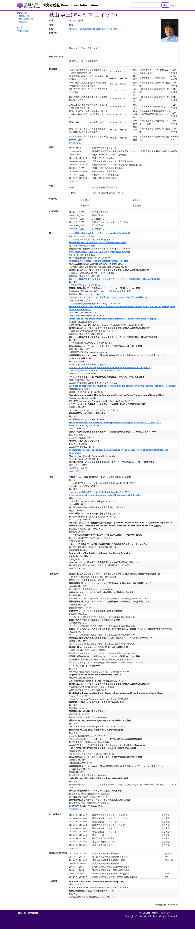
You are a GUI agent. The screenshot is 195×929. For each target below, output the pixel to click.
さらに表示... (75, 142)
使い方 (20, 27)
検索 (165, 5)
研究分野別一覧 (26, 19)
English (173, 5)
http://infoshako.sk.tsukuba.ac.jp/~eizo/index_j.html (93, 28)
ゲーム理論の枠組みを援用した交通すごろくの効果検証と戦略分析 (99, 233)
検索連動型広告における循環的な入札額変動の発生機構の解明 (97, 242)
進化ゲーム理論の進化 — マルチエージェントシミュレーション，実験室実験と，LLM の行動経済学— (115, 279)
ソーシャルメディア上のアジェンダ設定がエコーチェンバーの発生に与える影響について (109, 297)
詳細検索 (23, 22)
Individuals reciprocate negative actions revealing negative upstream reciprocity (110, 367)
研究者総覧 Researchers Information (70, 5)
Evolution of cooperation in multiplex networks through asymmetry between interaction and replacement (122, 385)
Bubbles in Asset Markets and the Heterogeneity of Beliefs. (98, 260)
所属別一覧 (24, 16)
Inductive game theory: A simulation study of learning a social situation (105, 495)
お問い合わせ (23, 30)
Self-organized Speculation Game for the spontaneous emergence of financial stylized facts (115, 422)
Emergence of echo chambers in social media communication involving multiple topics (112, 318)
